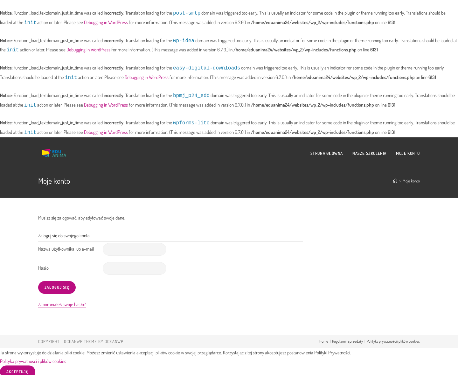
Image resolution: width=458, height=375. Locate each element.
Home (323, 338)
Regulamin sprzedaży (347, 338)
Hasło (43, 265)
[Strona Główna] (395, 177)
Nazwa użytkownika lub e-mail (66, 246)
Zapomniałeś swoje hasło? (62, 301)
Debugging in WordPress (106, 22)
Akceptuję (17, 368)
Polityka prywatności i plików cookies (393, 338)
